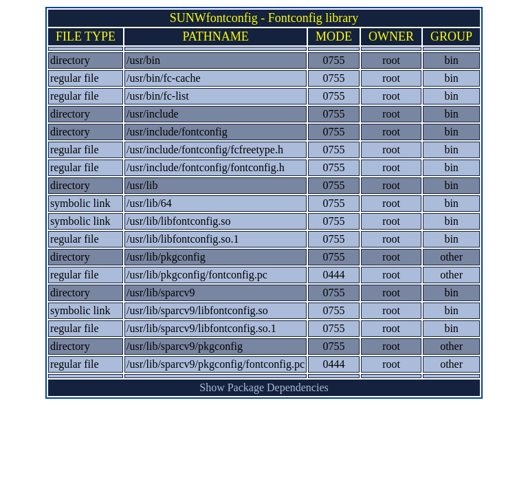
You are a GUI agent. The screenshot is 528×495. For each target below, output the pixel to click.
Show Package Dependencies (264, 387)
